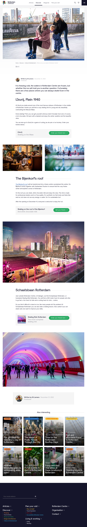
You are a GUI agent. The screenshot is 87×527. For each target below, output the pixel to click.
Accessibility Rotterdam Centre (35, 515)
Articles (31, 2)
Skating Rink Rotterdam (37, 317)
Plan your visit (56, 2)
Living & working (33, 519)
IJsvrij (20, 132)
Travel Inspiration (31, 511)
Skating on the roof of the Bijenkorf (31, 209)
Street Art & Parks (9, 516)
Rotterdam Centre (60, 506)
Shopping (6, 512)
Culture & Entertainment (10, 521)
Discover (38, 2)
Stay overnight (30, 509)
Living (28, 521)
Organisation (58, 510)
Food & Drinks (7, 514)
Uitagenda (46, 2)
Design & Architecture (10, 518)
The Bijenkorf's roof (22, 184)
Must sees (29, 513)
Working (29, 523)
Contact (56, 514)
